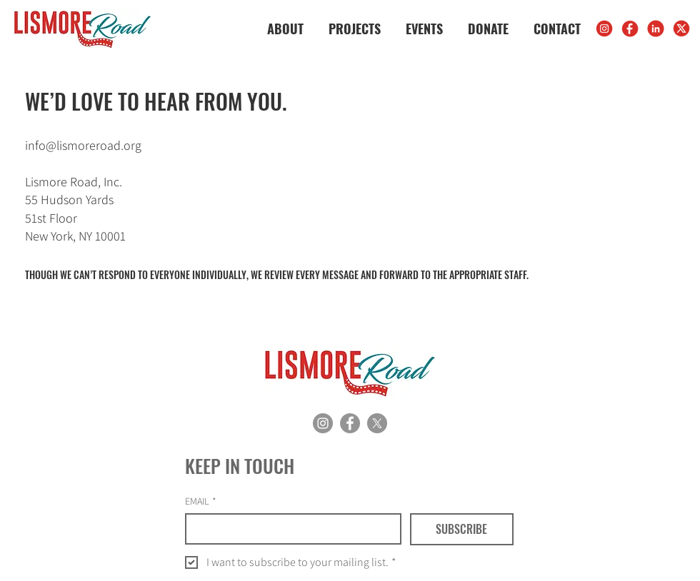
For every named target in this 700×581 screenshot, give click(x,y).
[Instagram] (323, 423)
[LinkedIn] (655, 28)
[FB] (630, 28)
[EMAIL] (288, 529)
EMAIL (200, 501)
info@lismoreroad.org (83, 145)
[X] (681, 28)
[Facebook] (350, 423)
